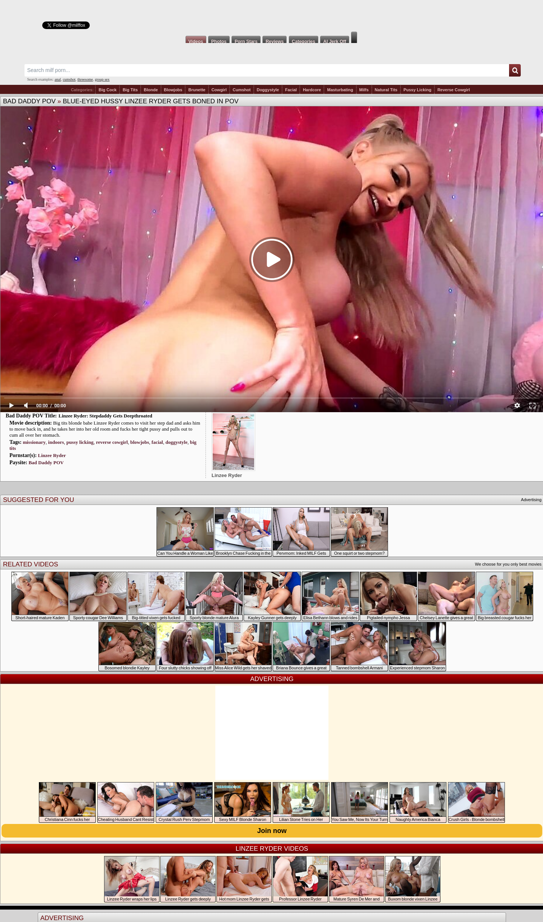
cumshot (69, 79)
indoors (56, 442)
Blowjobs (173, 89)
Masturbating (340, 89)
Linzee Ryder (52, 455)
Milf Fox (271, 16)
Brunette (196, 89)
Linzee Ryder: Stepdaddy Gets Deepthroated (105, 416)
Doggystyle (268, 89)
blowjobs (139, 442)
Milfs (364, 89)
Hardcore (312, 89)
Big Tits (130, 89)
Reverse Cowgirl (453, 89)
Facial (291, 89)
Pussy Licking (417, 89)
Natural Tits (386, 89)
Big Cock (107, 89)
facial (157, 442)
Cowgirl (219, 89)
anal (58, 79)
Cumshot (242, 89)
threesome (85, 79)
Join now (272, 831)
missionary (34, 442)
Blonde (151, 89)
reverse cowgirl (112, 442)
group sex (102, 79)
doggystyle (177, 442)
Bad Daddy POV (29, 101)
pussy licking (80, 442)
